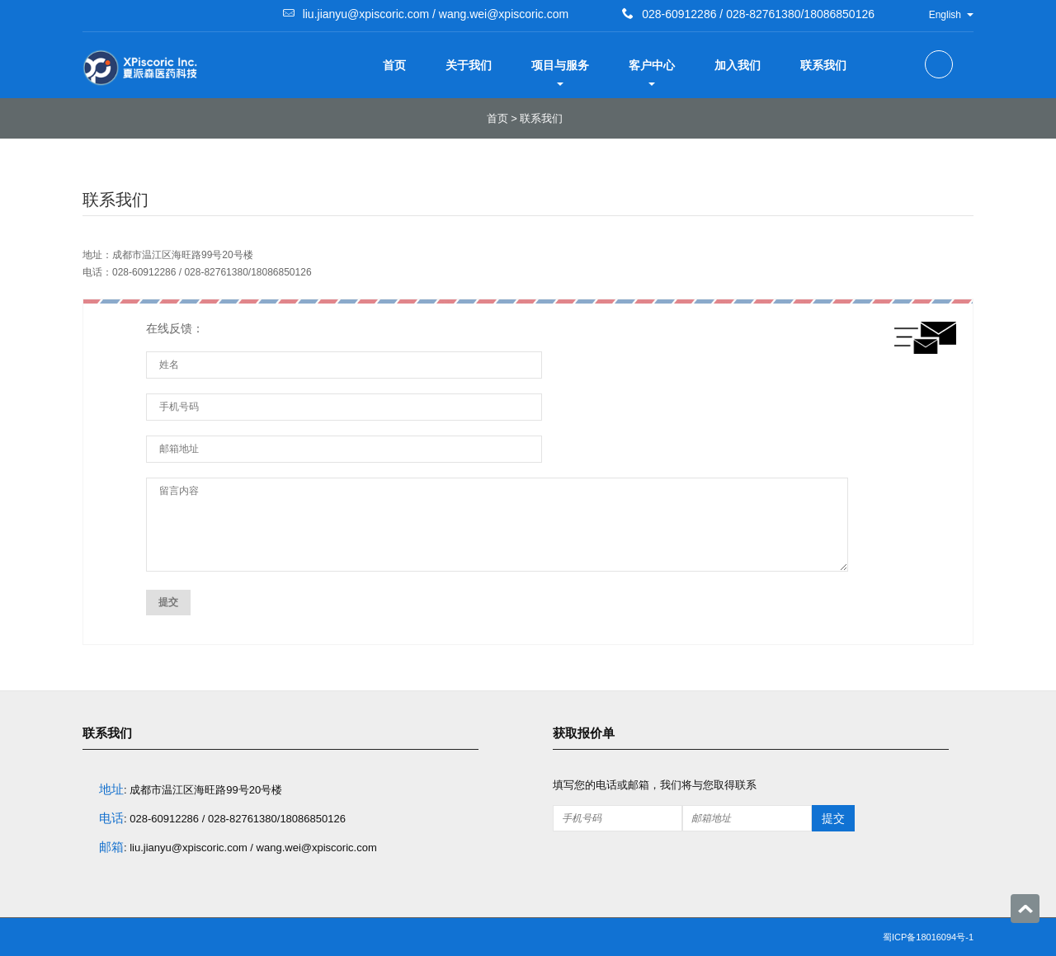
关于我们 (469, 65)
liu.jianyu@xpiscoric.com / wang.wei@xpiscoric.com (436, 14)
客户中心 (652, 72)
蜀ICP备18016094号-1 (928, 937)
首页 (394, 65)
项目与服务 (560, 72)
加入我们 (737, 65)
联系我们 (823, 65)
